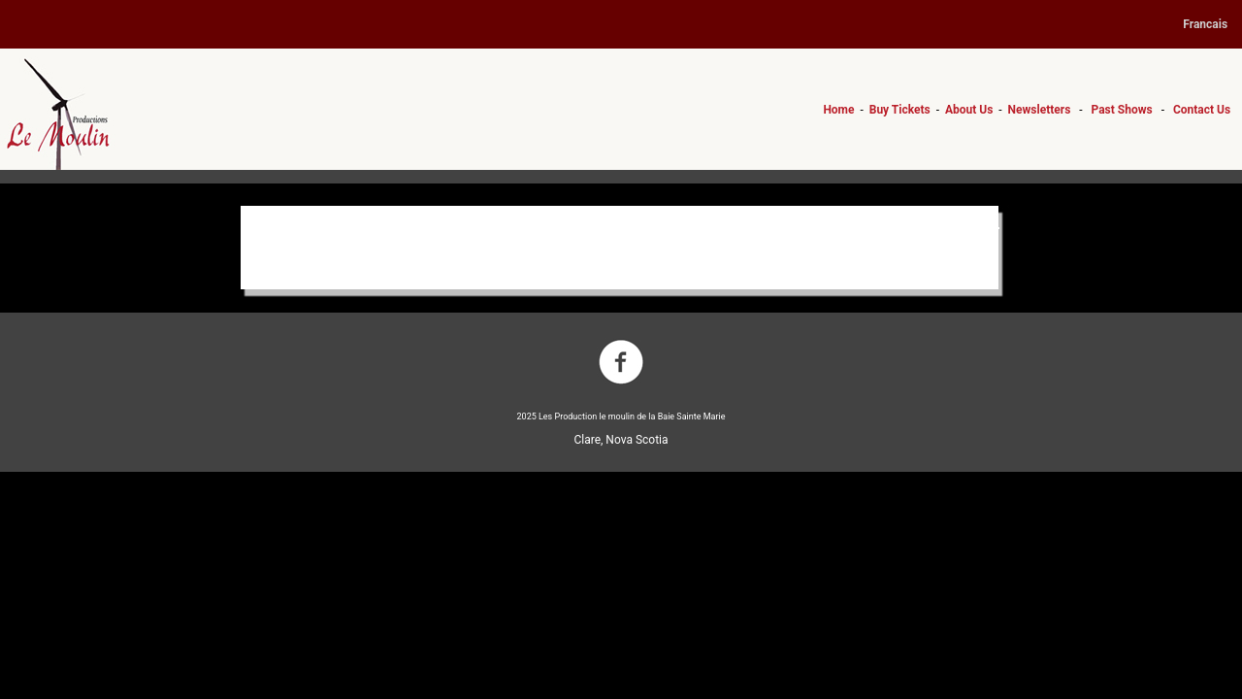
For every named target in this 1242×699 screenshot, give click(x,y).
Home (838, 109)
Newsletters (1039, 109)
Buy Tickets (900, 109)
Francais (1205, 24)
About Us (969, 109)
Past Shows (1122, 109)
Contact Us (1201, 109)
